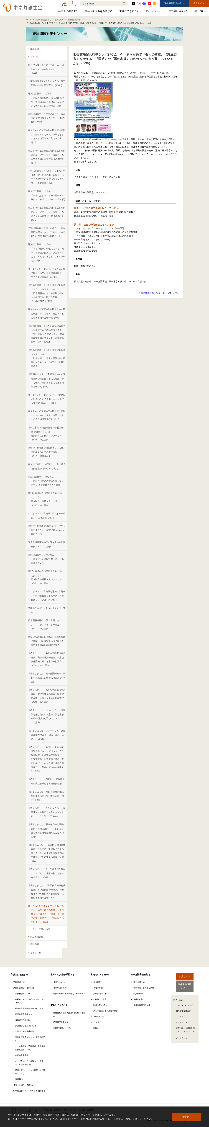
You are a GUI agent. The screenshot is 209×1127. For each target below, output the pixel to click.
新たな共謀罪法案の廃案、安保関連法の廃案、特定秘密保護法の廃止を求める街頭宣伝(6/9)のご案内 (46, 640)
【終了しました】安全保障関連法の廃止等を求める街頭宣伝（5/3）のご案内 (46, 677)
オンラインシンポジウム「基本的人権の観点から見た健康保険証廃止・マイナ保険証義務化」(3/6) (46, 272)
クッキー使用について (29, 1118)
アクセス (179, 1014)
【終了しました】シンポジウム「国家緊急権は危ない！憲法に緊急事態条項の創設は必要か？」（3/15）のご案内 (46, 716)
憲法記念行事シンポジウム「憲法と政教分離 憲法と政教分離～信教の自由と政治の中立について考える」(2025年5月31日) (46, 99)
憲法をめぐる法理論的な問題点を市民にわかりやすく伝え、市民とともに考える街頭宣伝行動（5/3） (46, 313)
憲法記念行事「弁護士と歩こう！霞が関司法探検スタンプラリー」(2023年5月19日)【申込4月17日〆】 (46, 232)
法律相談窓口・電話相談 (23, 988)
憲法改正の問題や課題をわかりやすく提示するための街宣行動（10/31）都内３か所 (46, 530)
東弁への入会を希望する (99, 12)
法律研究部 (138, 999)
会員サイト (198, 3)
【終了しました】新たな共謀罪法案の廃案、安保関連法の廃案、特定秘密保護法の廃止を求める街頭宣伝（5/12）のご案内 (46, 696)
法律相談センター (22, 994)
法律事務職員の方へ (174, 3)
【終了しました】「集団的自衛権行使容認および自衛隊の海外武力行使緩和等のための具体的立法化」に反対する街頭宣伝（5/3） (46, 891)
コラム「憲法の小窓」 (41, 929)
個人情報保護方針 (183, 1008)
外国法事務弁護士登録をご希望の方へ (69, 994)
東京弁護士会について (142, 982)
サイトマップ (181, 1020)
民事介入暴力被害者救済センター (29, 1008)
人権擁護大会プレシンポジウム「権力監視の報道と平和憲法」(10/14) (46, 83)
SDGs (95, 1028)
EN (201, 11)
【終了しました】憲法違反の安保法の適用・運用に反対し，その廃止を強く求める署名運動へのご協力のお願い (46, 830)
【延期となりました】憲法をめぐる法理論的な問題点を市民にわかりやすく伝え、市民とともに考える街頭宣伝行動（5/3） (46, 380)
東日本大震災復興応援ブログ (105, 1011)
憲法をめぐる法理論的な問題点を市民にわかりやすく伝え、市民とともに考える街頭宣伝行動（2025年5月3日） (46, 136)
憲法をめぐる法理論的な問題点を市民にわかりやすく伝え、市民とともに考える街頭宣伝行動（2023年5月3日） (46, 213)
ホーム (28, 20)
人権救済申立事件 (100, 994)
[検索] (99, 3)
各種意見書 (98, 988)
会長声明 (97, 982)
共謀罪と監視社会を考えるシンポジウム (46, 610)
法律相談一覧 (19, 982)
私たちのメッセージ (155, 12)
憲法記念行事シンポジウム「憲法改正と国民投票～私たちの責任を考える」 (46, 559)
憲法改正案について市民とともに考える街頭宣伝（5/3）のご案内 (46, 466)
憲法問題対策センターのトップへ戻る (159, 293)
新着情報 (34, 49)
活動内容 (34, 944)
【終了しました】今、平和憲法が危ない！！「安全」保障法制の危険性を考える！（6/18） (46, 873)
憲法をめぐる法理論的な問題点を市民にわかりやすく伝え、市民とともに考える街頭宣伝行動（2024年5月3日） (46, 156)
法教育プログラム (60, 1022)
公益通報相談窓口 (22, 1020)
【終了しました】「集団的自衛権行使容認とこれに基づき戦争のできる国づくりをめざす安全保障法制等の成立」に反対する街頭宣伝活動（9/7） (46, 852)
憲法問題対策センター (76, 20)
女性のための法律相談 (24, 1031)
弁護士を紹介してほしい (23, 1085)
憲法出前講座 (36, 936)
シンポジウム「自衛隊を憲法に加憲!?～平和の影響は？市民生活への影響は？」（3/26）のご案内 (46, 595)
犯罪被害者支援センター (25, 1014)
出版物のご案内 (100, 999)
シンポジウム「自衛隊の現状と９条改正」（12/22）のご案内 (46, 515)
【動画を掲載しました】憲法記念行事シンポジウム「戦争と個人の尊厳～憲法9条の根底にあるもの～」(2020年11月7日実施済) (46, 358)
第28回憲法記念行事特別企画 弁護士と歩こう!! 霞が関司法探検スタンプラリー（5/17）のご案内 (46, 499)
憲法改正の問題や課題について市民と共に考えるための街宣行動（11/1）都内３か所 (46, 452)
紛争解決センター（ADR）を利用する (29, 1091)
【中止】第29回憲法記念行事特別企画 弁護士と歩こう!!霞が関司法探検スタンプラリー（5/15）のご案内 (46, 433)
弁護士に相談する (68, 12)
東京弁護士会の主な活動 (143, 988)
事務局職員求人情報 (141, 1005)
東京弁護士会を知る (178, 12)
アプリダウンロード (101, 1022)
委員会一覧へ (36, 953)
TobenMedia (98, 1017)
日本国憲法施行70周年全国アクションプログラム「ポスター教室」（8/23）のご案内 (46, 624)
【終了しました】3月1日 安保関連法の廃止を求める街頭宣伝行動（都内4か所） (46, 795)
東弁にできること (129, 12)
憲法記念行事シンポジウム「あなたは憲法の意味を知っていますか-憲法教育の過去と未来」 (46, 480)
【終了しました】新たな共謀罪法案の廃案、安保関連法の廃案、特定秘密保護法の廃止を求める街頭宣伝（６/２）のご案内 (46, 659)
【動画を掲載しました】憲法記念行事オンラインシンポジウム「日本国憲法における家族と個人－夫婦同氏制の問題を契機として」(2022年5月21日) (46, 293)
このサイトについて (184, 1002)
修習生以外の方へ (60, 988)
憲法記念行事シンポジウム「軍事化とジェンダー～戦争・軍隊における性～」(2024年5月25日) (46, 195)
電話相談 (19, 1079)
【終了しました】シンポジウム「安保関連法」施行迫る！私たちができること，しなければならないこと (46, 812)
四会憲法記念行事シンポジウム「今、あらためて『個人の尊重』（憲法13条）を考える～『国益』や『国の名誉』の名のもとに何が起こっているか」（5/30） (46, 914)
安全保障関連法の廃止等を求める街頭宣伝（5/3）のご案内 (46, 544)
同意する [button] (186, 1116)
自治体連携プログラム (62, 1028)
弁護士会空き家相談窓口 (25, 1026)
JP (195, 11)
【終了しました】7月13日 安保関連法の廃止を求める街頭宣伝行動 (46, 781)
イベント (34, 56)
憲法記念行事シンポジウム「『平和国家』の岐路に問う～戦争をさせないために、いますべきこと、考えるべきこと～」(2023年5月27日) (46, 252)
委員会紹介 (59, 20)
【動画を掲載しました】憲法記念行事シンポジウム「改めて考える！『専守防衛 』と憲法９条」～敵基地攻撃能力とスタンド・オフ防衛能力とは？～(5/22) (46, 334)
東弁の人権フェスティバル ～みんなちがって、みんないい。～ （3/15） (46, 68)
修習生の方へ (59, 982)
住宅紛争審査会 (21, 1055)
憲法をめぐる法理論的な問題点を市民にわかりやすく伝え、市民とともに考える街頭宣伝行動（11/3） (46, 415)
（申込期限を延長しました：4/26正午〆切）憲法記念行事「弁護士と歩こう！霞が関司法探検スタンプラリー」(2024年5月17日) (46, 177)
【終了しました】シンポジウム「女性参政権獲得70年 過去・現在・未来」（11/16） (46, 734)
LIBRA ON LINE (100, 1005)
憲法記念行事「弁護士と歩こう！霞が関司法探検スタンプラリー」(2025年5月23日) (46, 118)
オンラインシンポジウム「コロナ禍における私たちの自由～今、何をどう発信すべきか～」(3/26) (46, 398)
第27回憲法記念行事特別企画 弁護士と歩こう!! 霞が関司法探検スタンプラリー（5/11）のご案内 (46, 577)
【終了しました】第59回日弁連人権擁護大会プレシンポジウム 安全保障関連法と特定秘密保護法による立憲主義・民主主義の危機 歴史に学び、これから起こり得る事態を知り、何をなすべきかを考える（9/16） (46, 759)
